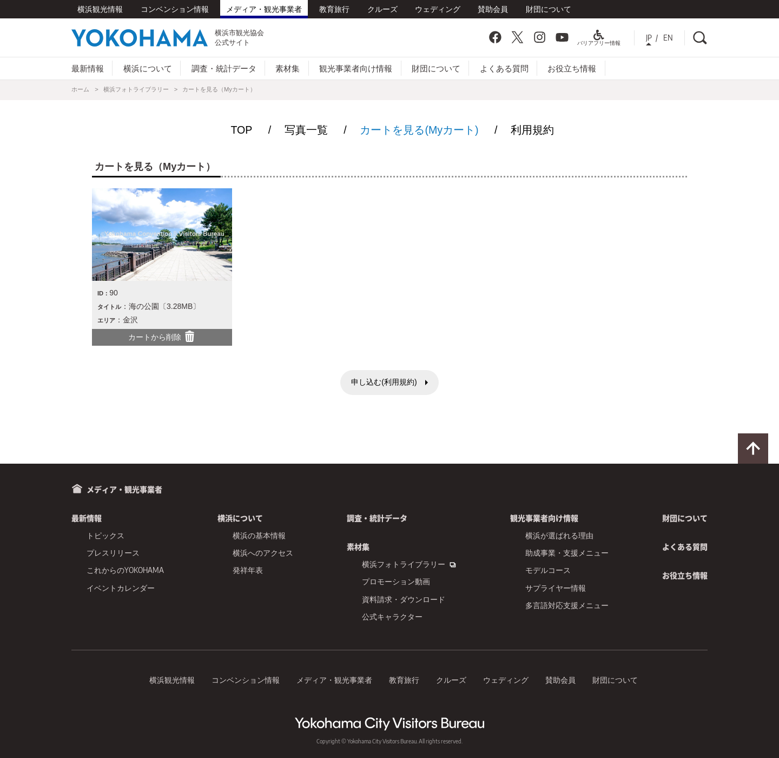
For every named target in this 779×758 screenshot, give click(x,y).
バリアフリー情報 (598, 40)
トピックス (105, 535)
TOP (241, 130)
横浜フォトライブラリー (136, 89)
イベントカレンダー (121, 587)
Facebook (495, 37)
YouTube (562, 37)
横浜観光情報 (100, 9)
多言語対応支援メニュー (567, 605)
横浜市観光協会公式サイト (167, 37)
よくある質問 (504, 68)
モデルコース (548, 570)
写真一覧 (306, 130)
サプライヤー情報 (555, 587)
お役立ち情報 (571, 68)
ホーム (80, 89)
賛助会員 (493, 9)
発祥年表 (248, 570)
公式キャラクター (392, 616)
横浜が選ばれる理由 (559, 535)
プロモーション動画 (396, 581)
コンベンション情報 (175, 9)
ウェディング (437, 9)
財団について (548, 9)
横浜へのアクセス (263, 552)
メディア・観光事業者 (264, 9)
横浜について (147, 68)
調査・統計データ (224, 68)
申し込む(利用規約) (384, 382)
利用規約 (532, 130)
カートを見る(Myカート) (419, 130)
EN (668, 37)
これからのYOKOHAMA (125, 570)
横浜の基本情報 (259, 535)
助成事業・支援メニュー (567, 552)
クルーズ (382, 9)
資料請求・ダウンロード (403, 599)
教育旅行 (334, 9)
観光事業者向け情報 (355, 68)
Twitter (517, 37)
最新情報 (87, 68)
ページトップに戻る (753, 448)
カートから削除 (161, 336)
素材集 (287, 68)
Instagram (539, 37)
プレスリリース (113, 552)
